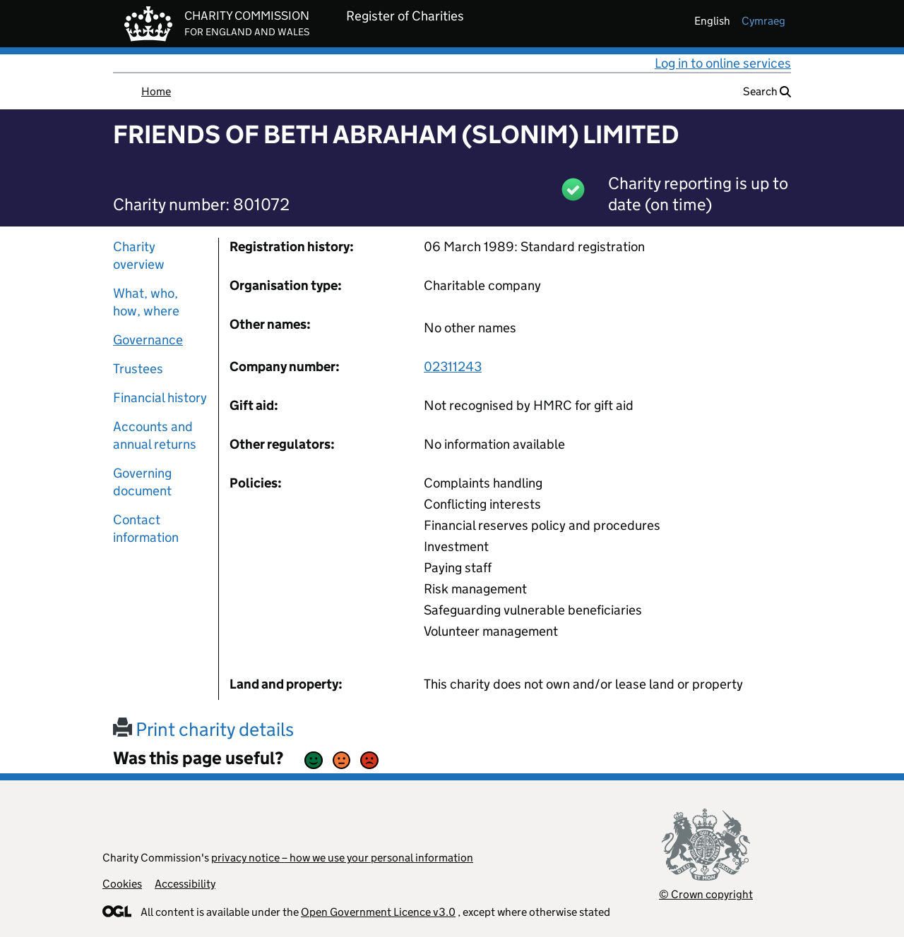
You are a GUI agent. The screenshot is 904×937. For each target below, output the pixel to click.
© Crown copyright (706, 894)
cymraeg (763, 21)
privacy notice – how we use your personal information (342, 857)
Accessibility (185, 883)
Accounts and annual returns (154, 435)
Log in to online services (723, 63)
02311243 (453, 366)
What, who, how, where (146, 302)
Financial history (160, 397)
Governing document (142, 482)
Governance (148, 340)
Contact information (146, 528)
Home (156, 91)
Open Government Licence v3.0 (378, 912)
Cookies (122, 883)
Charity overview (139, 255)
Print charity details (203, 729)
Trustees (138, 369)
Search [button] (767, 91)
